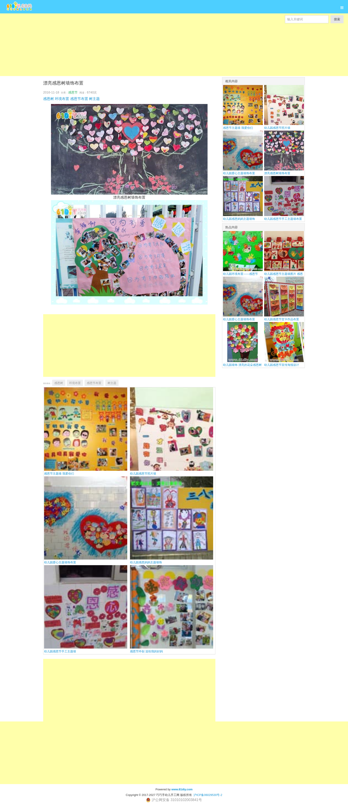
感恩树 (48, 99)
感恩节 (73, 92)
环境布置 (62, 99)
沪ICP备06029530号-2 (207, 795)
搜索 (337, 19)
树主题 (94, 99)
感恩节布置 (79, 99)
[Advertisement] (134, 44)
